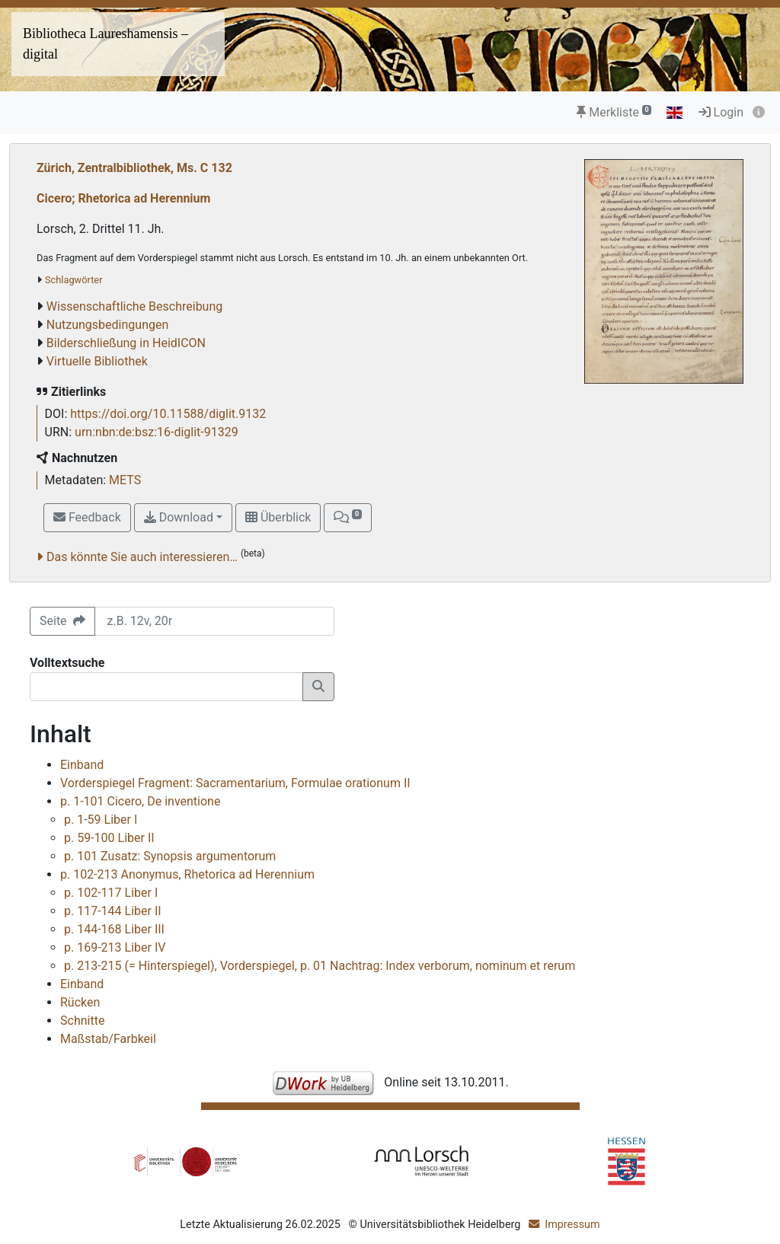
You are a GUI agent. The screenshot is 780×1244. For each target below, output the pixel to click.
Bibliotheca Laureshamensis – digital (105, 44)
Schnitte (82, 1020)
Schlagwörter (73, 279)
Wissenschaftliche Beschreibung (134, 306)
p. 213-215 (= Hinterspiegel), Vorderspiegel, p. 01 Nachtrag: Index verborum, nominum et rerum (319, 966)
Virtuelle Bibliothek (97, 361)
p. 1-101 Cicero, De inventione (140, 801)
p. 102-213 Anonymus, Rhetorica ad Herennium (187, 874)
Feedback (87, 517)
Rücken (80, 1002)
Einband (82, 765)
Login (720, 112)
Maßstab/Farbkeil (108, 1039)
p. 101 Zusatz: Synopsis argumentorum (170, 856)
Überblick (278, 517)
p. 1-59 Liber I (100, 819)
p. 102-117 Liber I (111, 892)
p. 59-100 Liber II (109, 838)
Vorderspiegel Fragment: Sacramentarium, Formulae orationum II (235, 783)
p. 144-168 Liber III (114, 929)
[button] (347, 517)
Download (178, 517)
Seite (62, 621)
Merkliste (614, 112)
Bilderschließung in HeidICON (126, 343)
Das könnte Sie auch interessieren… (142, 557)
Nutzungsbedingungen (107, 324)
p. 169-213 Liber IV (114, 947)
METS (125, 480)
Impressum (572, 1224)
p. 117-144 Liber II (112, 911)
